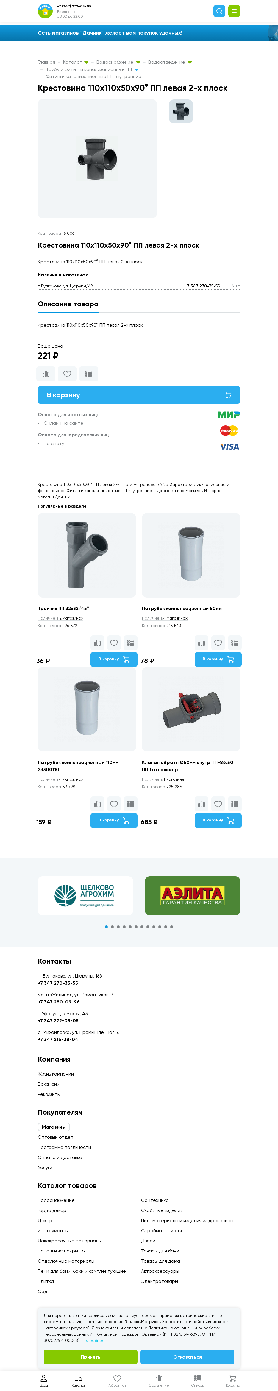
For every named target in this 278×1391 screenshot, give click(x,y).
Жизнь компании (56, 1074)
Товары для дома (160, 1261)
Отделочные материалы (66, 1261)
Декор (45, 1220)
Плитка (46, 1281)
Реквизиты (49, 1094)
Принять (91, 1357)
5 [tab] (130, 927)
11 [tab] (165, 927)
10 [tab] (159, 927)
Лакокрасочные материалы (69, 1241)
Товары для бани (160, 1251)
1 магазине (163, 779)
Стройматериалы (161, 1230)
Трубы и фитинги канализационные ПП (92, 69)
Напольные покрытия (62, 1251)
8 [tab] (147, 927)
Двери (148, 1241)
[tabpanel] (85, 896)
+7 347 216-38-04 (58, 1039)
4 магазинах (165, 618)
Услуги (45, 1167)
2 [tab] (112, 927)
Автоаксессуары (160, 1271)
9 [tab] (153, 927)
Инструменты (53, 1230)
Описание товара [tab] (68, 303)
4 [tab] (124, 927)
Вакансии (49, 1084)
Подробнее (93, 1340)
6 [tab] (136, 927)
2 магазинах (61, 618)
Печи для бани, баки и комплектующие (82, 1271)
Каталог (75, 62)
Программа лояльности (64, 1147)
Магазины (54, 1127)
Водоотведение (170, 62)
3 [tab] (118, 927)
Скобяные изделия (162, 1210)
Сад (42, 1291)
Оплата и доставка (60, 1157)
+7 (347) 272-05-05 (74, 6)
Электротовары (159, 1281)
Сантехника (155, 1200)
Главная (46, 62)
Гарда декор (52, 1210)
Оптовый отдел (55, 1137)
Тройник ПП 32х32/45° (63, 609)
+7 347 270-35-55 (202, 286)
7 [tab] (141, 927)
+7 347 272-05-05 (58, 1020)
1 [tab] (106, 927)
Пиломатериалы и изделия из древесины (187, 1220)
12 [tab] (171, 927)
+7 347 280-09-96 (59, 1002)
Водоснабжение (118, 62)
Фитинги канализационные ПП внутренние (93, 76)
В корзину (139, 394)
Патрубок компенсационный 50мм (182, 609)
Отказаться (187, 1357)
